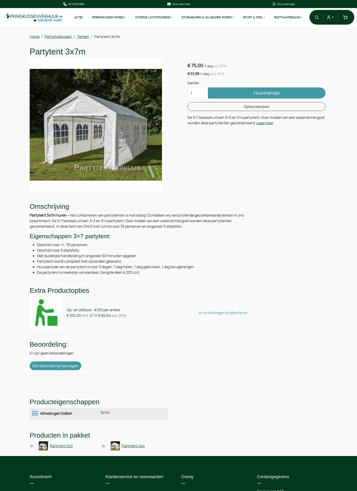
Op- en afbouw (122, 451)
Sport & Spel (256, 18)
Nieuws (116, 442)
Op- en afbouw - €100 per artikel (90, 311)
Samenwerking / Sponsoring (209, 442)
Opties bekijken (240, 108)
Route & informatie (201, 433)
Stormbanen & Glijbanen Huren (209, 18)
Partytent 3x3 (263, 253)
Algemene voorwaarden (130, 470)
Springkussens (46, 424)
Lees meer (227, 130)
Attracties (42, 442)
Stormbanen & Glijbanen (54, 433)
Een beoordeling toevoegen (55, 365)
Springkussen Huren (111, 18)
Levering (117, 433)
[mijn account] (331, 18)
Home (35, 37)
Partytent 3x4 (314, 253)
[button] (318, 18)
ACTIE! (81, 18)
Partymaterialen (290, 18)
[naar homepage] (37, 18)
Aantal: (199, 84)
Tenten (83, 37)
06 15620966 (77, 4)
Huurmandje (251, 95)
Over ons (117, 424)
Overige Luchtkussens (155, 18)
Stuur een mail (178, 4)
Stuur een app (279, 4)
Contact (193, 424)
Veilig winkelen (122, 460)
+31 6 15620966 (287, 442)
